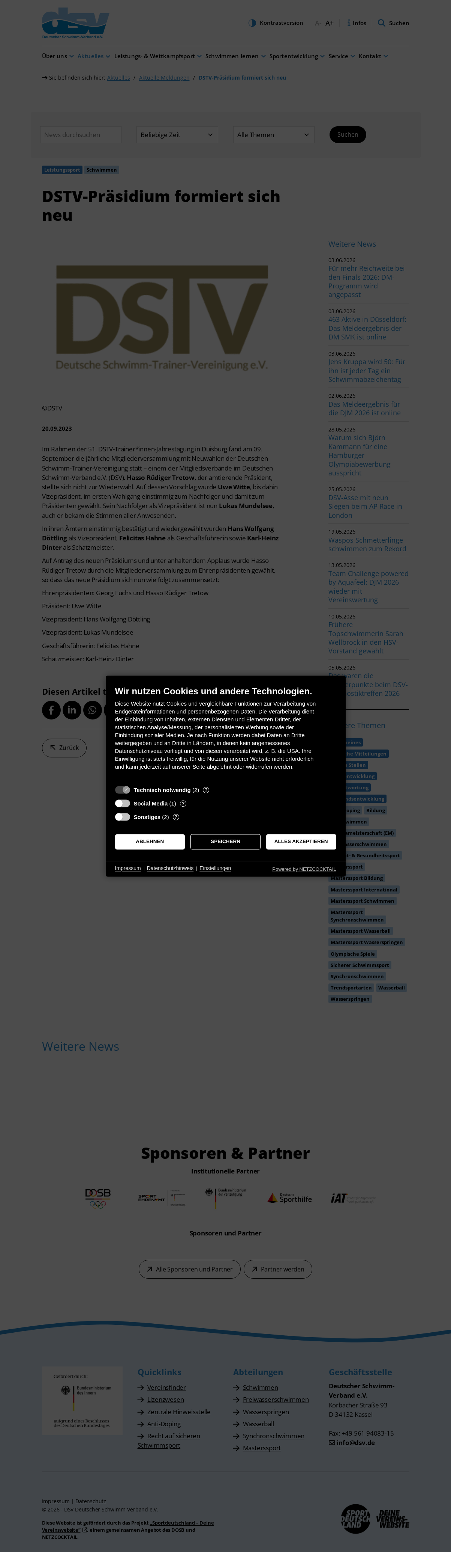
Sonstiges (147, 817)
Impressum (128, 869)
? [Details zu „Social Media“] (182, 803)
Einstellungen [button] (215, 869)
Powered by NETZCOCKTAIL (304, 869)
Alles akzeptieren (301, 842)
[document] (225, 733)
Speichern (225, 842)
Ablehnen (150, 842)
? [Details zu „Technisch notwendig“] (206, 790)
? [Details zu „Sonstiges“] (175, 817)
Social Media (151, 803)
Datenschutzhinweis (170, 869)
